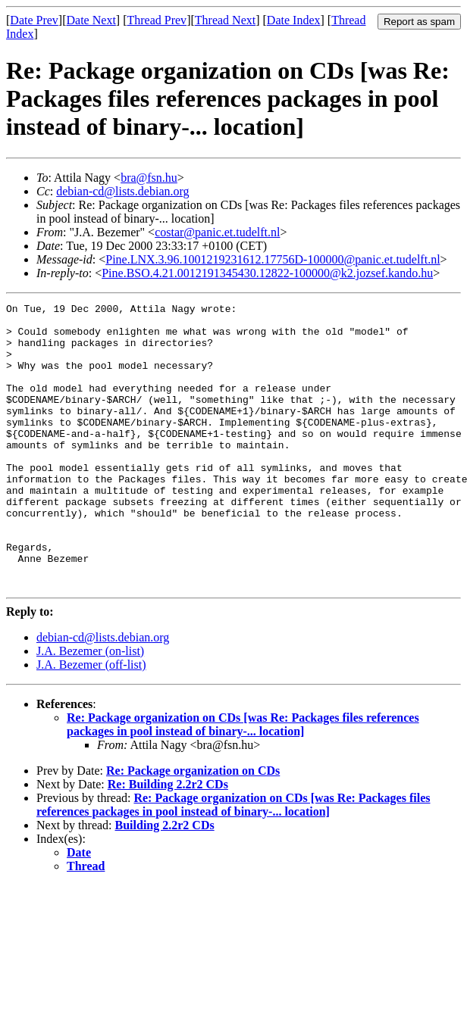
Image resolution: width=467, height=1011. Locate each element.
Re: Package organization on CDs (193, 827)
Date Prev (34, 20)
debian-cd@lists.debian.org (122, 191)
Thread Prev (156, 20)
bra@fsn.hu (149, 177)
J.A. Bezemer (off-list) (91, 721)
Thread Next (225, 20)
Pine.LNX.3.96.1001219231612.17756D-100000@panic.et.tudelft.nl (272, 259)
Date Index (294, 20)
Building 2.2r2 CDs (165, 881)
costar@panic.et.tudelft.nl (217, 232)
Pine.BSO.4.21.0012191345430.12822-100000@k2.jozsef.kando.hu (267, 273)
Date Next (91, 20)
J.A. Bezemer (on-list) (90, 707)
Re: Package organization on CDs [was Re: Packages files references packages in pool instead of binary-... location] (243, 781)
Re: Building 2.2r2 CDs (168, 841)
